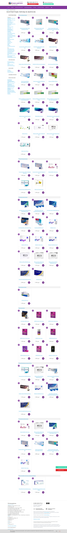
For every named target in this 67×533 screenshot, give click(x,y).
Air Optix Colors (9, 42)
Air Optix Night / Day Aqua (11, 36)
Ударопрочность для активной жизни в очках (11, 86)
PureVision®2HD (9, 37)
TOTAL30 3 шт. (39, 279)
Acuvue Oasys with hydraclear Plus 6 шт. (25, 172)
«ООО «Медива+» (47, 512)
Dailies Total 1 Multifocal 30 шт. (25, 64)
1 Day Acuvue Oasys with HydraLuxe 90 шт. (39, 29)
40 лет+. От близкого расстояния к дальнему (11, 91)
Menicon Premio (9, 34)
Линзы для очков (12, 77)
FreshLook (9, 43)
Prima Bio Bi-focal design (11, 46)
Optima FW (9, 41)
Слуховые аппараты (12, 74)
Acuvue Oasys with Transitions (10, 31)
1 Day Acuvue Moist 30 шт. (53, 64)
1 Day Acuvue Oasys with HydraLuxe (11, 18)
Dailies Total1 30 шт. (53, 46)
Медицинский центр (19, 7)
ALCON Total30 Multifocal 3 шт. (25, 279)
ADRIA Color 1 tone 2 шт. (39, 321)
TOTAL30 (8, 40)
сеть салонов (20, 1)
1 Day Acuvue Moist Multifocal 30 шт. (39, 82)
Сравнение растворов (10, 62)
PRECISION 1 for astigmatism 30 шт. (53, 117)
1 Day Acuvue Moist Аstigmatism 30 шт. (25, 82)
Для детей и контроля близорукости (10, 84)
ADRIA (8, 44)
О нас (8, 7)
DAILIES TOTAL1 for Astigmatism (39, 64)
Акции (12, 7)
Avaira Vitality (9, 32)
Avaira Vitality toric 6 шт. (53, 171)
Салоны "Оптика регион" (48, 2)
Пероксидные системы (11, 65)
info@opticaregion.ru (13, 527)
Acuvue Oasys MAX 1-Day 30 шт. (25, 47)
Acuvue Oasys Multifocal (11, 33)
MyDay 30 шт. (25, 133)
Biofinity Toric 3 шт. (39, 244)
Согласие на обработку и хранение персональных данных (42, 522)
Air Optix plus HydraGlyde (11, 35)
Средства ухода (12, 59)
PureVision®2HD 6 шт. (39, 227)
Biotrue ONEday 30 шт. (53, 81)
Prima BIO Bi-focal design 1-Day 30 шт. (39, 489)
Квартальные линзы (22, 287)
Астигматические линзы (11, 55)
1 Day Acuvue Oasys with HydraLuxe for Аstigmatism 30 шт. (53, 29)
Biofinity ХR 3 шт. (25, 244)
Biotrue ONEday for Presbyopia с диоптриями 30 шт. (25, 99)
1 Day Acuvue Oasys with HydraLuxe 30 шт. (25, 29)
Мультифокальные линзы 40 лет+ (11, 54)
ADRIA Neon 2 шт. (39, 355)
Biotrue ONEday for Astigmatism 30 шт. (39, 99)
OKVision (8, 45)
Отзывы (34, 7)
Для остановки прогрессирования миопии (11, 57)
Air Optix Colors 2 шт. (25, 321)
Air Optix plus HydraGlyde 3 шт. (53, 210)
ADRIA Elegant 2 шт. (53, 338)
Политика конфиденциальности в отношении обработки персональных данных (46, 521)
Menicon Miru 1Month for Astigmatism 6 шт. (39, 262)
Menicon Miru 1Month (10, 39)
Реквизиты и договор (37, 519)
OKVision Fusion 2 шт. (53, 355)
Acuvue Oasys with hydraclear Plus (10, 29)
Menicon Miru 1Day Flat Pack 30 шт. (53, 134)
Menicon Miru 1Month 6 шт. (24, 261)
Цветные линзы (22, 308)
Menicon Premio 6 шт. (39, 189)
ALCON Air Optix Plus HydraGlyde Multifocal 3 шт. (39, 211)
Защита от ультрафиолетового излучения (10, 89)
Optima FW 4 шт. (25, 300)
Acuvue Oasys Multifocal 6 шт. (25, 189)
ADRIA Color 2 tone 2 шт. (53, 321)
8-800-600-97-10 (33, 2)
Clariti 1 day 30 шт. (24, 151)
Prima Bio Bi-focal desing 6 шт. (25, 488)
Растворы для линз (10, 61)
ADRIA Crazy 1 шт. (39, 338)
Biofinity (8, 38)
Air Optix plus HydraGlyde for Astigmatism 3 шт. (25, 211)
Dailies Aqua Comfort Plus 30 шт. (25, 117)
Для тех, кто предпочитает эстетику (11, 92)
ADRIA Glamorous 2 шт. (24, 355)
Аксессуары (11, 68)
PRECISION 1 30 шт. (39, 116)
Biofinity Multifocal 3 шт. (53, 244)
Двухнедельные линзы (23, 158)
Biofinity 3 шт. (53, 227)
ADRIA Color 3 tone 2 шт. (25, 338)
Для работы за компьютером (9, 80)
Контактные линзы (28, 7)
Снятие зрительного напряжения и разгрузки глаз (11, 82)
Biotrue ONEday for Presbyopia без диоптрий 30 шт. (53, 99)
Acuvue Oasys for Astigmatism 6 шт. (39, 172)
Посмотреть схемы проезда (12, 525)
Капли (8, 63)
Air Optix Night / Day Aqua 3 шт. (25, 227)
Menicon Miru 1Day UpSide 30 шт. (39, 134)
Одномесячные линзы (23, 197)
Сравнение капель (10, 64)
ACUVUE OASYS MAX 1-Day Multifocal (39, 47)
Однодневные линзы (23, 15)
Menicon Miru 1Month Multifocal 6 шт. (53, 262)
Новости (47, 7)
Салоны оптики (41, 7)
